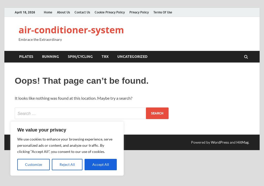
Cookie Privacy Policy (110, 12)
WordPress (220, 142)
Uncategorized (132, 57)
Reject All (67, 164)
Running (50, 57)
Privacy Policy (139, 12)
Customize (33, 164)
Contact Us (82, 12)
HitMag (242, 142)
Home (48, 12)
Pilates (26, 57)
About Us (63, 12)
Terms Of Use (162, 12)
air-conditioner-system (71, 30)
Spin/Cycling (80, 57)
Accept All (100, 164)
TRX (105, 57)
